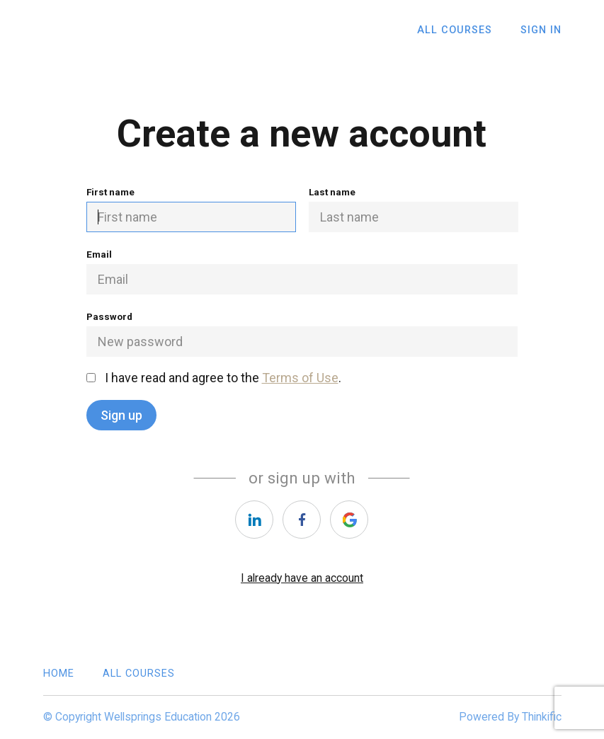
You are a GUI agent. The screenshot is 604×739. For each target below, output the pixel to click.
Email (302, 271)
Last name (413, 209)
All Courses (454, 30)
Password (302, 334)
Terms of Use (300, 377)
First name (191, 209)
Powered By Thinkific (510, 716)
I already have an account (302, 578)
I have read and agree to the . (213, 377)
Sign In (541, 30)
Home (58, 674)
